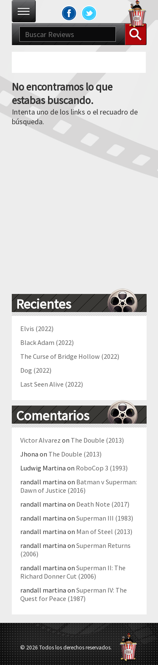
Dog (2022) (35, 370)
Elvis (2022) (37, 328)
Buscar (136, 34)
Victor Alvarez (40, 440)
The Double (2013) (97, 440)
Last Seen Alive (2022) (51, 384)
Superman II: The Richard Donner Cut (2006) (73, 572)
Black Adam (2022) (47, 342)
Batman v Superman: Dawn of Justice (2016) (78, 486)
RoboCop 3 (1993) (102, 468)
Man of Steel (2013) (104, 531)
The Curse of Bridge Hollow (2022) (69, 356)
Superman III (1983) (104, 518)
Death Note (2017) (102, 504)
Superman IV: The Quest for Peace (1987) (73, 594)
